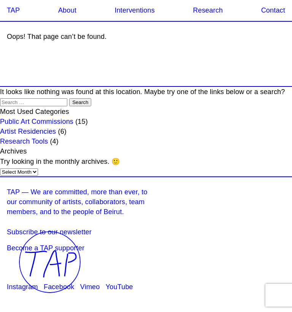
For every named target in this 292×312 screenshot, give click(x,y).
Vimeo (90, 287)
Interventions (134, 10)
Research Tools (24, 141)
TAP (13, 10)
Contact (273, 10)
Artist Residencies (28, 131)
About (67, 10)
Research (208, 10)
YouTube (119, 287)
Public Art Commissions (36, 121)
